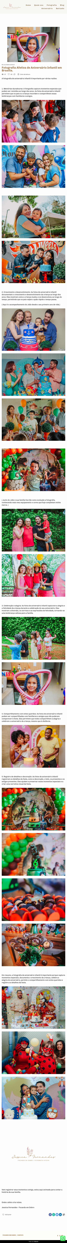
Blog (62, 5)
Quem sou (38, 5)
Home (28, 5)
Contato (20, 1235)
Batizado (60, 8)
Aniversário (47, 8)
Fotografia (52, 5)
